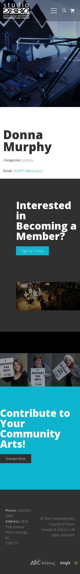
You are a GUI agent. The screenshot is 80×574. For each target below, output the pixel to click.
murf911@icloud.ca (27, 170)
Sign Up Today (32, 250)
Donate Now (16, 458)
